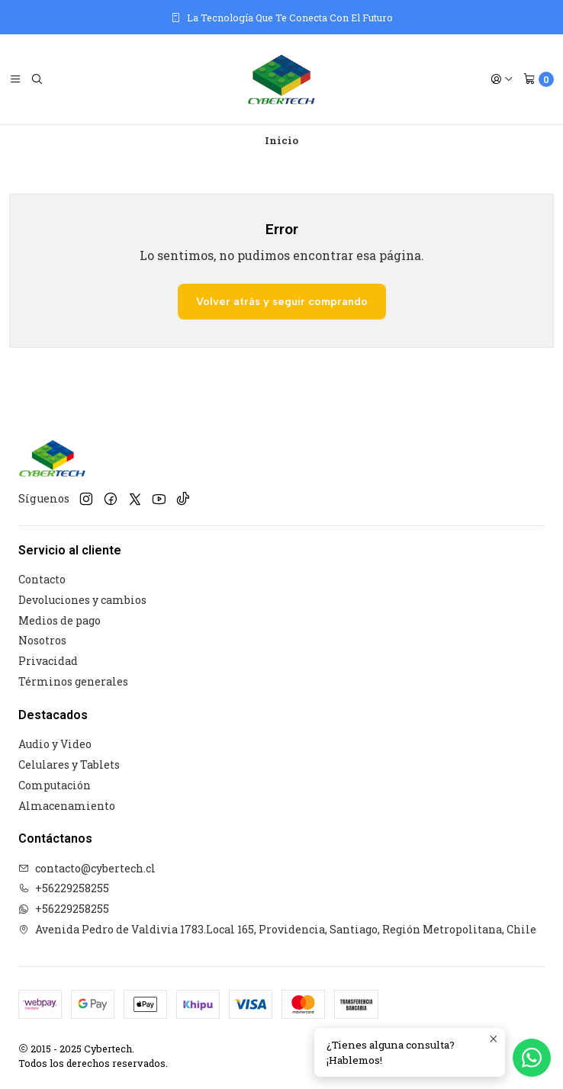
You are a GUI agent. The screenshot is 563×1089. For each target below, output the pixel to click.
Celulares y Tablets (69, 764)
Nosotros (42, 640)
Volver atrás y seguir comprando (282, 301)
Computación (54, 785)
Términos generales (73, 681)
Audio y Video (55, 744)
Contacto (42, 579)
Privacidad (48, 661)
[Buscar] (37, 79)
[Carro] (538, 79)
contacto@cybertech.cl (87, 868)
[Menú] (15, 79)
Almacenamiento (66, 805)
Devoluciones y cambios (82, 600)
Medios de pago (59, 620)
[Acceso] (502, 79)
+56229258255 (63, 888)
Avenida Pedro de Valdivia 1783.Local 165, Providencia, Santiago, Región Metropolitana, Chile (277, 929)
